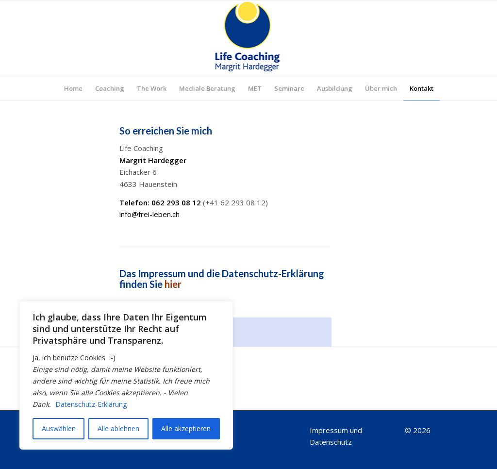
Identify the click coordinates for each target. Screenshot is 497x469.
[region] (126, 375)
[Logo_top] (248, 38)
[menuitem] (73, 88)
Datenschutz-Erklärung (91, 404)
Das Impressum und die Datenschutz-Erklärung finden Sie (221, 279)
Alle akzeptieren (186, 428)
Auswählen (59, 428)
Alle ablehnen (118, 428)
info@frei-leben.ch (149, 214)
